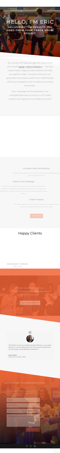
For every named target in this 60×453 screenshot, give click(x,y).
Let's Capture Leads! (30, 43)
